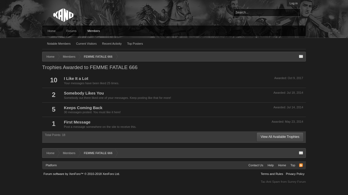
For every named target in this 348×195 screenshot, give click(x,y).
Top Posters (135, 43)
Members (94, 30)
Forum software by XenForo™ (82, 174)
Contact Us (255, 165)
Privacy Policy (295, 174)
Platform (51, 165)
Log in (294, 3)
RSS (301, 165)
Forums (71, 30)
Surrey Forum (297, 181)
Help (271, 165)
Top (292, 165)
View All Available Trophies (280, 137)
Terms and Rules (272, 174)
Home (51, 30)
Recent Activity (112, 43)
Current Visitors (86, 43)
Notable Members (59, 43)
